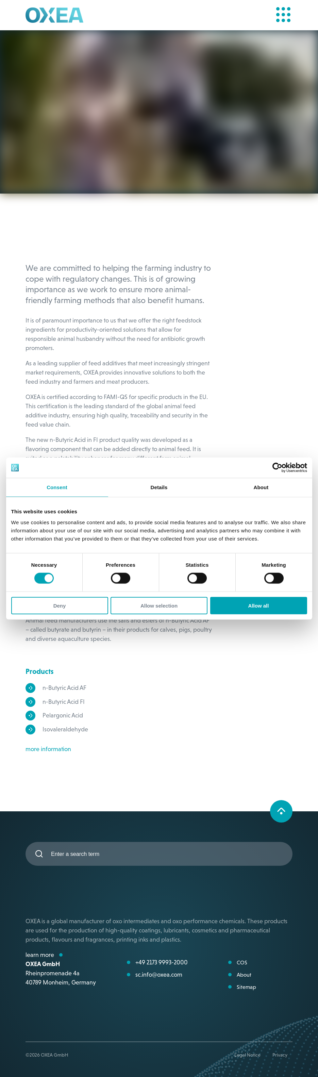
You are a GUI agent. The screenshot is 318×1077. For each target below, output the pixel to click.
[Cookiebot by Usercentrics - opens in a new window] (277, 468)
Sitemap (246, 987)
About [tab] (261, 487)
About (244, 975)
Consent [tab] (57, 487)
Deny (59, 605)
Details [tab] (159, 487)
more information (48, 748)
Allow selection (159, 605)
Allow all (258, 605)
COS (242, 962)
